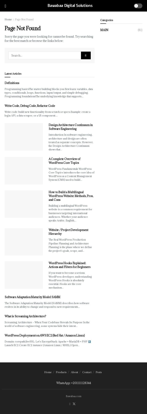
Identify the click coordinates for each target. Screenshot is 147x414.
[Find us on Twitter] (74, 404)
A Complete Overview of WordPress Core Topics (64, 161)
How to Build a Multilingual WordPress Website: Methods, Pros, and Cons (71, 195)
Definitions (12, 83)
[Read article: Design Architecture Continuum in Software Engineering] (24, 137)
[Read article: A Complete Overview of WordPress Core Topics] (24, 171)
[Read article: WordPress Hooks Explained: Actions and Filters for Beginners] (24, 275)
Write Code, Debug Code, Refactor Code (30, 106)
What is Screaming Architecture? (25, 316)
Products (61, 372)
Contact (86, 372)
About (74, 372)
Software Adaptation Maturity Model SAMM (32, 297)
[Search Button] (86, 55)
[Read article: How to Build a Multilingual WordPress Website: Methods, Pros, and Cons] (24, 204)
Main (104, 30)
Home (8, 19)
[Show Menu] (5, 6)
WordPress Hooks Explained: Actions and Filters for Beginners (70, 265)
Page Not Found (24, 19)
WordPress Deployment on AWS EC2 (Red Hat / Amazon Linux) (45, 335)
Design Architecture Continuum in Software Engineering (71, 127)
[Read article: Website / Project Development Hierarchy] (24, 242)
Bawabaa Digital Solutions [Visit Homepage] (69, 6)
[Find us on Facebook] (69, 404)
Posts (99, 372)
